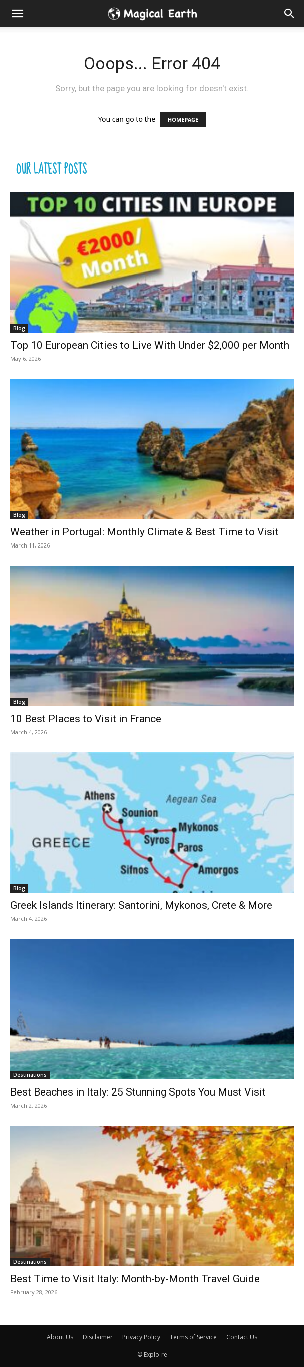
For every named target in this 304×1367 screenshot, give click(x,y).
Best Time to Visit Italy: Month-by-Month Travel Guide (135, 1279)
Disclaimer (98, 1337)
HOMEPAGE (183, 119)
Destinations (30, 1074)
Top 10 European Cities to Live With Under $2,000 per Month (149, 345)
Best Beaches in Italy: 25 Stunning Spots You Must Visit (138, 1092)
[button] (290, 13)
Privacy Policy (141, 1337)
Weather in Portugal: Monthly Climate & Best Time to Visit (144, 532)
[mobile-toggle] (17, 13)
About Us (60, 1337)
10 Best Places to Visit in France (85, 719)
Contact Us (241, 1337)
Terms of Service (193, 1337)
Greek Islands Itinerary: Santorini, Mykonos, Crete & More (141, 905)
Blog (19, 328)
